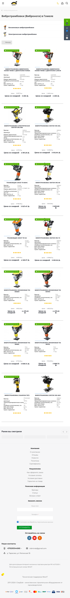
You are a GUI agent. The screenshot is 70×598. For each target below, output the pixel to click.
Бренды (35, 490)
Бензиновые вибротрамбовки (21, 27)
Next (66, 432)
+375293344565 (13, 548)
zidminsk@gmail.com (38, 548)
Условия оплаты (35, 475)
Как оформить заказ (35, 472)
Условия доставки (35, 478)
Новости (35, 458)
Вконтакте (29, 538)
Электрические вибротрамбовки (22, 34)
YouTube (34, 538)
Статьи (35, 493)
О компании (35, 452)
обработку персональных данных (41, 522)
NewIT (45, 577)
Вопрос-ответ (34, 496)
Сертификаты (35, 464)
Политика (35, 461)
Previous (63, 432)
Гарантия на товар (35, 481)
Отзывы (35, 455)
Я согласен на (36, 522)
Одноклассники (40, 538)
